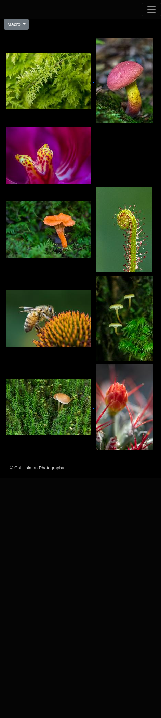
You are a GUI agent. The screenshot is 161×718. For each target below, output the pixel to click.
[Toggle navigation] (151, 9)
